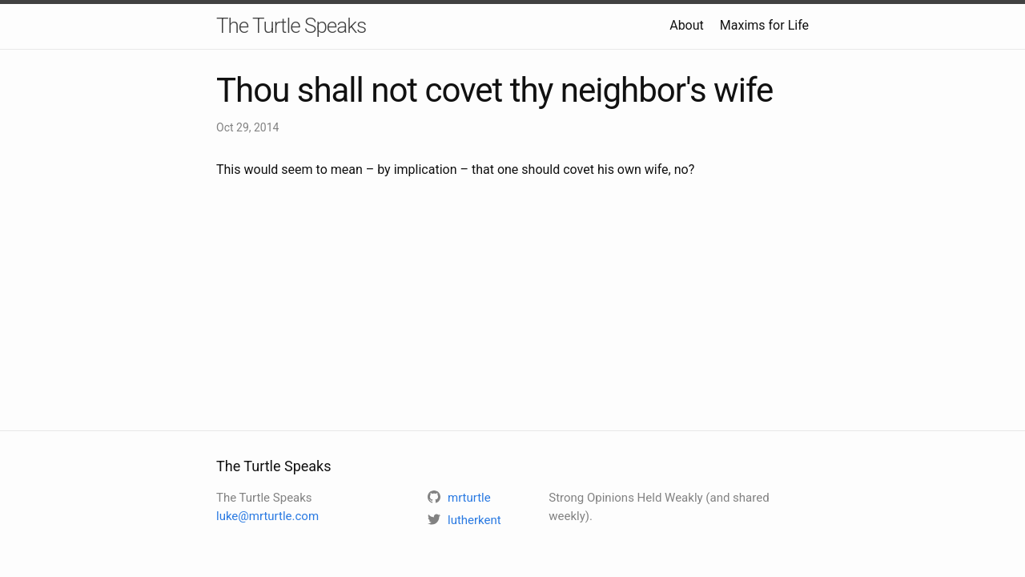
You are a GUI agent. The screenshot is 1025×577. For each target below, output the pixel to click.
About (686, 25)
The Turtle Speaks (291, 26)
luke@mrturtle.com (267, 516)
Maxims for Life (764, 25)
